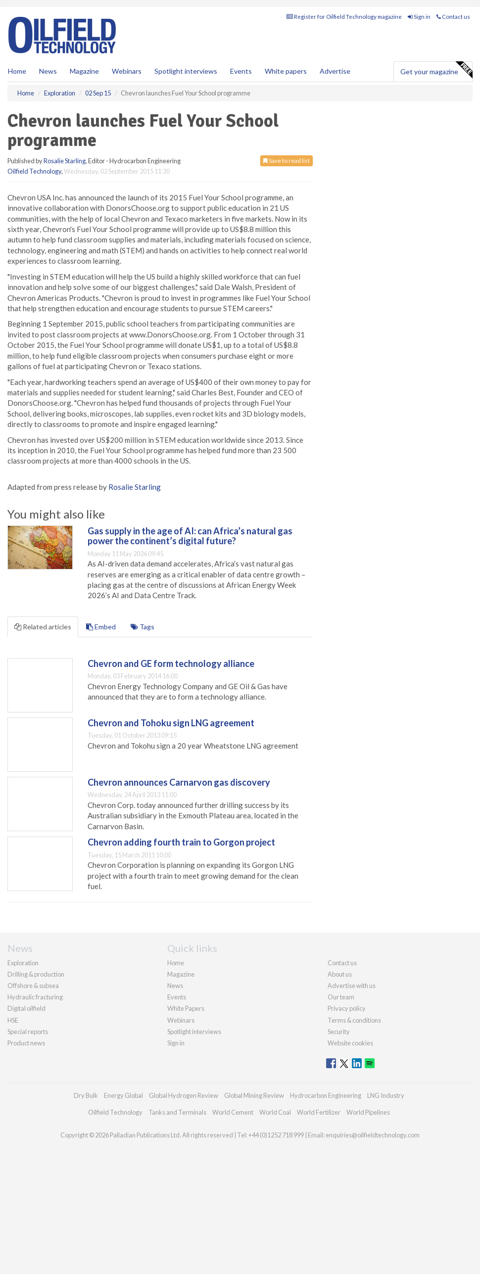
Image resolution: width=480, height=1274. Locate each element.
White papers (286, 71)
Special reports (27, 1032)
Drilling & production (35, 974)
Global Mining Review (254, 1095)
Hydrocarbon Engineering (325, 1095)
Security (339, 1032)
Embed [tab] (101, 626)
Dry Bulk (86, 1095)
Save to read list (286, 160)
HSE (12, 1020)
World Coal (275, 1112)
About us (340, 974)
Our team (341, 997)
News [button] (48, 71)
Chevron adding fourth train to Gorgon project (181, 842)
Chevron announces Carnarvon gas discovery (179, 782)
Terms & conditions (354, 1020)
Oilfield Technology (34, 171)
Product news (26, 1043)
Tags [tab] (142, 626)
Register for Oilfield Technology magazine (344, 16)
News (175, 986)
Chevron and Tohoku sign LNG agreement (171, 722)
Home (17, 71)
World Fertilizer (318, 1112)
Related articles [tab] (42, 626)
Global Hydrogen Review (183, 1095)
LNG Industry (385, 1095)
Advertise (335, 71)
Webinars (127, 71)
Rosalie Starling (65, 161)
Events (241, 71)
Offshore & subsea (33, 986)
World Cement (232, 1112)
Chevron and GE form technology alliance (171, 663)
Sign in (419, 16)
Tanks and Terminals (177, 1112)
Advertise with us (352, 986)
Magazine (84, 71)
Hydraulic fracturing (35, 997)
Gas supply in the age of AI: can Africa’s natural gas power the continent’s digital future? (190, 535)
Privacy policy (347, 1008)
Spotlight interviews (185, 71)
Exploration (23, 963)
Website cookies (350, 1043)
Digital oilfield (26, 1008)
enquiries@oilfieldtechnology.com (373, 1135)
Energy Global (123, 1095)
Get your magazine (436, 70)
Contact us (453, 16)
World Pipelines (368, 1112)
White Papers (185, 1008)
